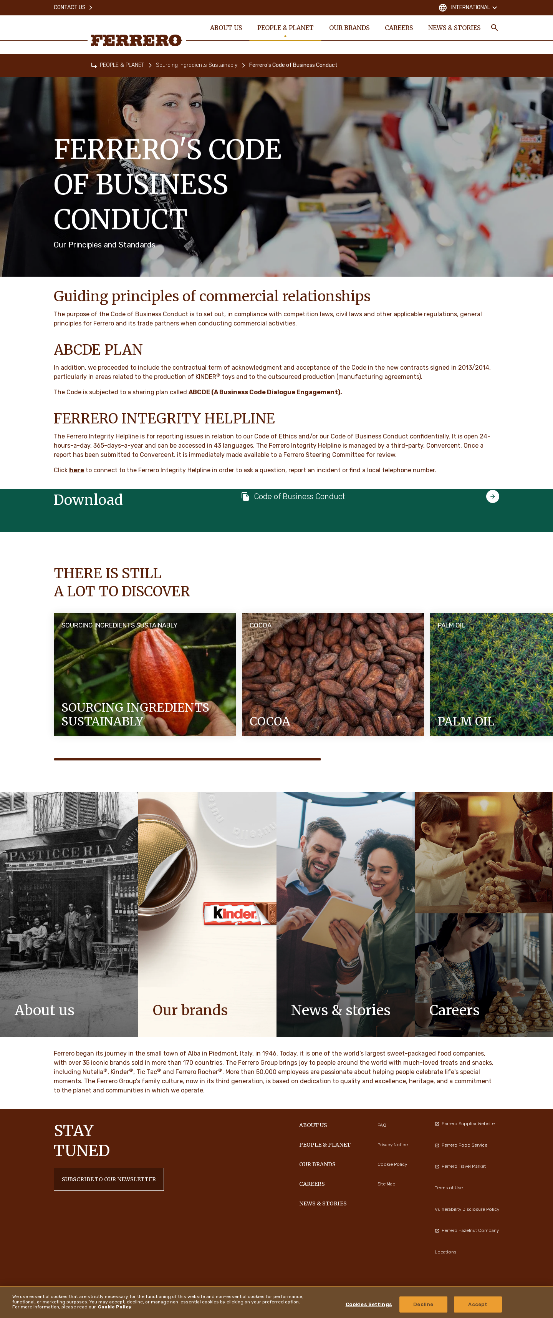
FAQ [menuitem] (381, 1125)
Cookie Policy (114, 1307)
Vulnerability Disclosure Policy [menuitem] (467, 1209)
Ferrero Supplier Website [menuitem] (465, 1123)
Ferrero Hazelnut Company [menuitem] (467, 1230)
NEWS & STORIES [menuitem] (454, 28)
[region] (276, 1302)
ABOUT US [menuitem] (226, 28)
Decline (423, 1304)
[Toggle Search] (494, 27)
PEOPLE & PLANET (122, 65)
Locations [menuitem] (445, 1252)
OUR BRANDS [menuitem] (349, 28)
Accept (477, 1304)
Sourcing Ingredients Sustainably (196, 65)
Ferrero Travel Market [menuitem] (460, 1166)
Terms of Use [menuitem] (449, 1187)
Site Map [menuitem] (386, 1184)
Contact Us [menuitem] (73, 7)
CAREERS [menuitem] (399, 28)
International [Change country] (468, 7)
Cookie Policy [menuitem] (392, 1164)
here (76, 470)
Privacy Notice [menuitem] (392, 1144)
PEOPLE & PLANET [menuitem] (285, 28)
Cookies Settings (369, 1304)
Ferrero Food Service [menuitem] (461, 1145)
